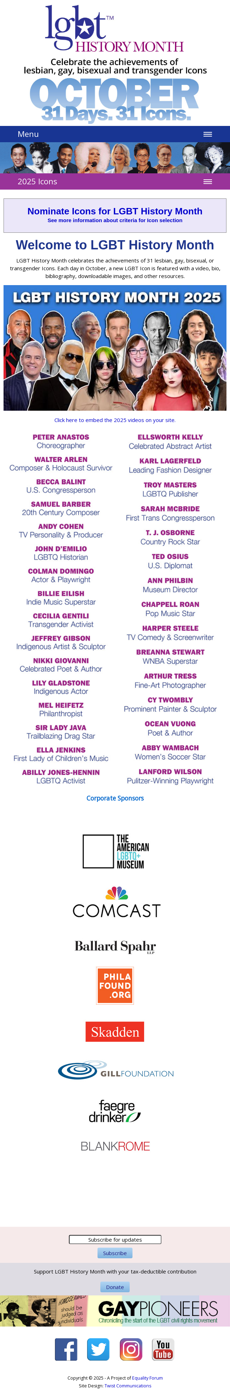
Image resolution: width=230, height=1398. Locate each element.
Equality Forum (147, 1378)
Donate (115, 1286)
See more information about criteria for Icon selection (115, 220)
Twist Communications (128, 1386)
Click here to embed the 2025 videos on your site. (115, 419)
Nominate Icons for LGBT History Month (115, 211)
